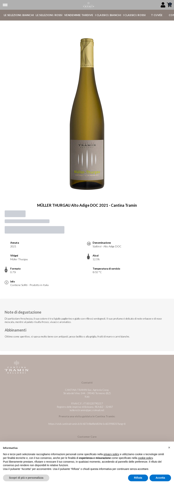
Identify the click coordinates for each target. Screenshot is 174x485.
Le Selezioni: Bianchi (19, 15)
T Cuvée (156, 15)
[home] (88, 5)
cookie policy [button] (145, 458)
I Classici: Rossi (134, 15)
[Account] (163, 4)
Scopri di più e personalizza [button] (26, 477)
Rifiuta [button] (138, 477)
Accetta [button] (160, 477)
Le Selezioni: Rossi (49, 15)
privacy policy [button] (111, 454)
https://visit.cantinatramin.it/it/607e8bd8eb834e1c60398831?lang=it (87, 423)
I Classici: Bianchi (108, 15)
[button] (169, 448)
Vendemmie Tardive (78, 15)
